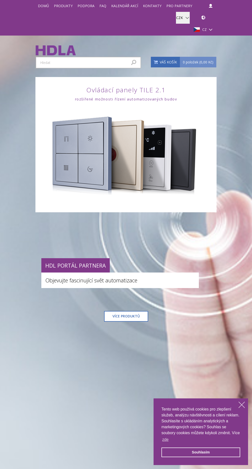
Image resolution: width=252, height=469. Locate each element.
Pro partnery (179, 5)
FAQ (102, 5)
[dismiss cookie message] (241, 405)
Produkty (63, 5)
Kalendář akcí (124, 5)
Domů (43, 5)
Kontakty (152, 5)
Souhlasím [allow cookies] (201, 452)
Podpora (86, 5)
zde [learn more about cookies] (165, 439)
